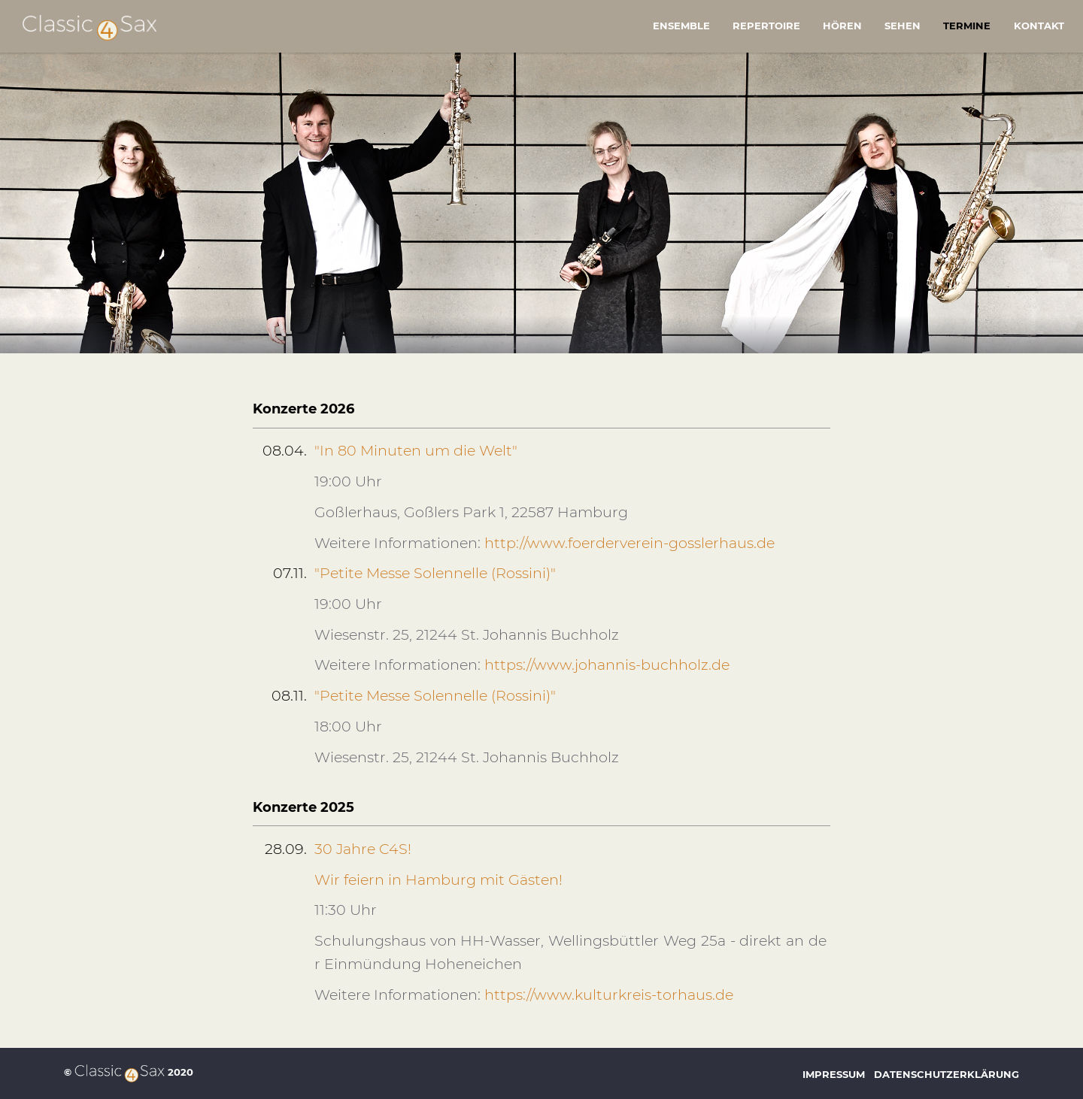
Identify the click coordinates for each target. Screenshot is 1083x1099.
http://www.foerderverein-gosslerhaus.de (629, 543)
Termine (966, 26)
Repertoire (766, 26)
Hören (842, 26)
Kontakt (1039, 26)
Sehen (902, 26)
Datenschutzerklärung (946, 1074)
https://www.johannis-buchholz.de (607, 664)
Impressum (833, 1074)
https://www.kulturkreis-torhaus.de (608, 994)
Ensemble (681, 26)
